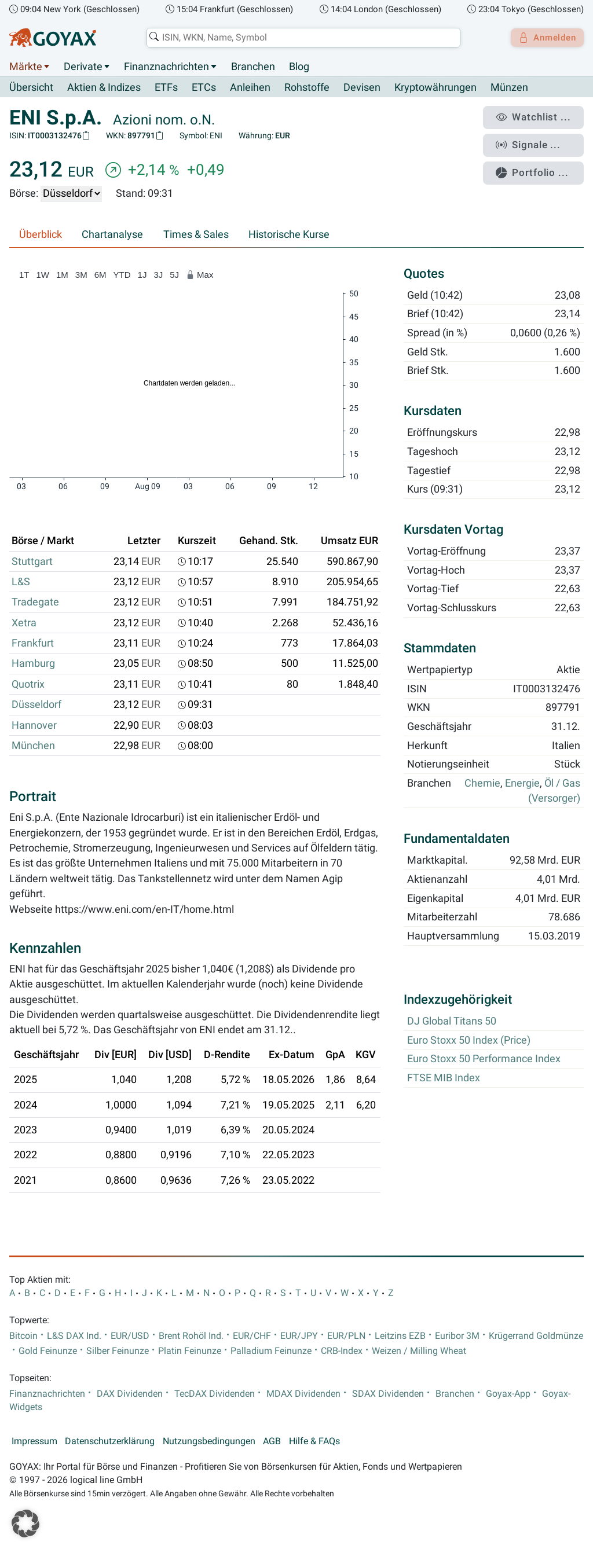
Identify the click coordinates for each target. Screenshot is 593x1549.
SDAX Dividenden (388, 1394)
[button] (25, 1523)
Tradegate (35, 602)
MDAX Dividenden (303, 1394)
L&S (21, 582)
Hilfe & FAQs (314, 1442)
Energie (522, 784)
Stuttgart (32, 561)
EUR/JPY (299, 1336)
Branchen (253, 66)
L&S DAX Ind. (74, 1336)
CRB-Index (342, 1351)
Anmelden (544, 37)
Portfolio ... (537, 165)
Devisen (361, 88)
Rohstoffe (307, 88)
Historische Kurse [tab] (289, 235)
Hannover (34, 725)
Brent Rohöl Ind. (191, 1336)
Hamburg (33, 664)
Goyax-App (508, 1394)
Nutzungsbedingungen (209, 1442)
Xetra (24, 623)
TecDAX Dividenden (214, 1394)
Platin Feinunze (189, 1351)
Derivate (83, 66)
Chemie (482, 784)
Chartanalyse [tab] (112, 235)
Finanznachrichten (166, 66)
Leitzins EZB (400, 1336)
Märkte (25, 66)
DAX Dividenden (130, 1394)
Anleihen (250, 88)
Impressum (34, 1442)
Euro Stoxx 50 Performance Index (484, 1059)
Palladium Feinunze (271, 1351)
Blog (299, 66)
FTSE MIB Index (443, 1078)
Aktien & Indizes (104, 88)
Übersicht (31, 87)
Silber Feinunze (117, 1351)
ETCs (204, 88)
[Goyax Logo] (52, 37)
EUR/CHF (252, 1336)
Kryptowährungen (435, 88)
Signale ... (534, 140)
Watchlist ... (538, 116)
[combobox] (300, 37)
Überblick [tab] (40, 235)
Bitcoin (23, 1336)
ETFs (166, 88)
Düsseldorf (36, 705)
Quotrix (28, 684)
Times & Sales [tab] (196, 235)
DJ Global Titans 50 (451, 1021)
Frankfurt (33, 643)
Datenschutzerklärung (110, 1442)
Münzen (509, 88)
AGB (272, 1442)
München (33, 746)
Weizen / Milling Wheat (419, 1351)
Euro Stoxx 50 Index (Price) (468, 1040)
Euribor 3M (457, 1336)
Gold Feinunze (48, 1351)
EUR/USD (130, 1336)
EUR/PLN (346, 1336)
